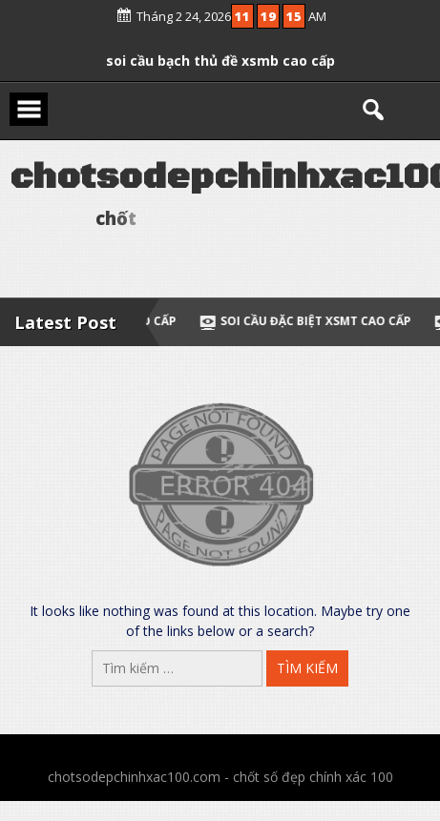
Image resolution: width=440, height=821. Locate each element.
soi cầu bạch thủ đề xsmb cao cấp (220, 57)
